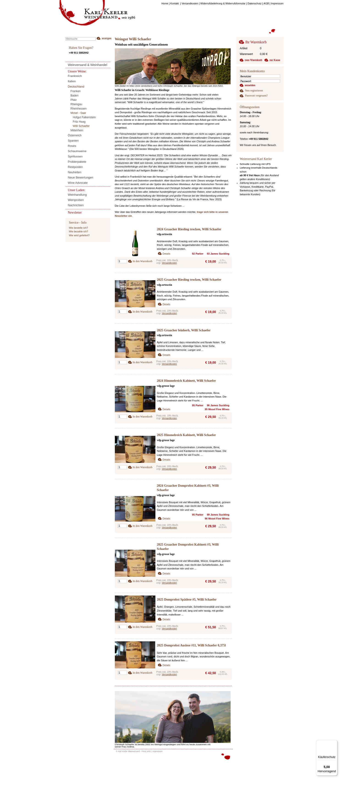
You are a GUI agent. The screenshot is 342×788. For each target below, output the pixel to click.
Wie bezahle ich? (78, 231)
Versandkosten (169, 263)
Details (166, 253)
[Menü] (334, 743)
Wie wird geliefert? (79, 235)
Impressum (157, 751)
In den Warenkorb (142, 261)
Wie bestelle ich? (78, 227)
